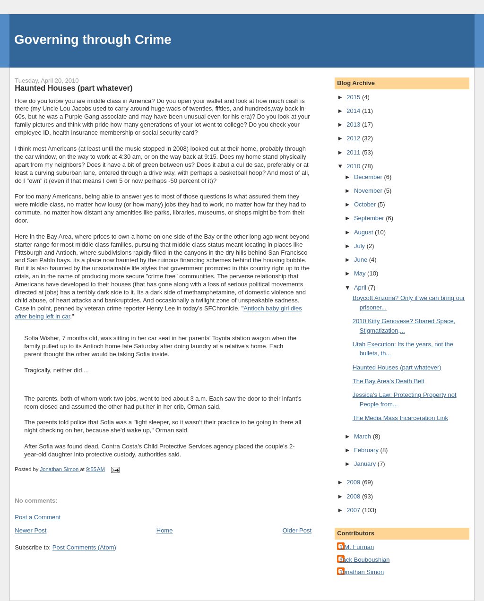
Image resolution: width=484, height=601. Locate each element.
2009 (354, 482)
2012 (354, 138)
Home (164, 530)
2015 (354, 97)
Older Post (297, 530)
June (361, 259)
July (360, 245)
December (369, 176)
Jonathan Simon (361, 571)
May (360, 273)
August (364, 232)
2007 (354, 510)
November (369, 190)
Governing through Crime (92, 39)
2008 (354, 496)
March (363, 436)
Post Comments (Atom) (84, 547)
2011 (354, 152)
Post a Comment (37, 517)
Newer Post (30, 530)
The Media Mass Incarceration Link (400, 417)
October (366, 204)
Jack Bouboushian (364, 559)
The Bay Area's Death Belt (388, 381)
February (367, 450)
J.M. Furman (356, 546)
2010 (354, 166)
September (370, 218)
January (366, 463)
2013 (354, 124)
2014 (354, 110)
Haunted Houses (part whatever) (397, 367)
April (361, 287)
